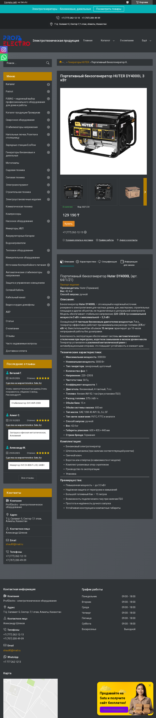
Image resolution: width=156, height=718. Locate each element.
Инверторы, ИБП (15, 228)
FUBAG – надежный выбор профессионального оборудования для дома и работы (25, 102)
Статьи (10, 321)
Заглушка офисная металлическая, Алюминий (28, 434)
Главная (87, 40)
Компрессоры (13, 214)
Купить (69, 223)
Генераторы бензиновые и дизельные (20, 154)
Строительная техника (18, 192)
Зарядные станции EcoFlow (21, 145)
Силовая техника (15, 177)
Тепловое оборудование (19, 250)
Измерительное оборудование (23, 257)
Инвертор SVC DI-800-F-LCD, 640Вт (27, 465)
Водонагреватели (16, 243)
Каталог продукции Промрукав (23, 112)
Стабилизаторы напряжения (22, 127)
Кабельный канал (15, 297)
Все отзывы (27, 478)
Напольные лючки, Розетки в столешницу (22, 136)
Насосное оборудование (19, 221)
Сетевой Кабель (15, 290)
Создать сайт (10, 2)
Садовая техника (15, 170)
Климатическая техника (19, 206)
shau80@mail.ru (14, 544)
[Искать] (48, 63)
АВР (8, 312)
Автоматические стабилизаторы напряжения (24, 274)
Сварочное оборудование (20, 120)
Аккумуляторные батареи (20, 235)
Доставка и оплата (16, 351)
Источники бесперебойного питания (26, 265)
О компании (127, 40)
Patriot (9, 91)
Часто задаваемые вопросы (21, 343)
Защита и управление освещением (25, 282)
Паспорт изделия (69, 284)
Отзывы (10, 336)
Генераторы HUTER (78, 62)
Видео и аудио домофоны (20, 304)
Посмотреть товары (108, 9)
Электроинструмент (17, 184)
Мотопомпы (12, 163)
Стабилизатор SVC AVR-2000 (26, 403)
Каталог (105, 40)
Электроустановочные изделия (23, 199)
